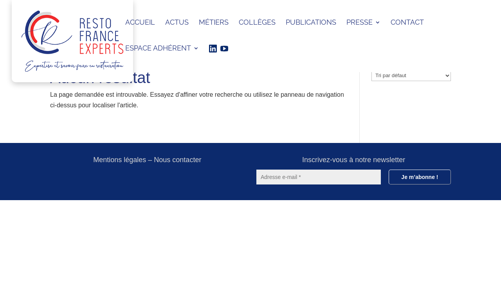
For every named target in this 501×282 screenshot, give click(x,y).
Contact (407, 23)
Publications (311, 23)
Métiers (214, 23)
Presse (359, 23)
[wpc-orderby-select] (411, 75)
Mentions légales (119, 160)
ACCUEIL (140, 23)
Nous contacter (177, 160)
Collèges (257, 23)
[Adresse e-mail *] (318, 177)
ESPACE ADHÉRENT (158, 48)
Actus (177, 23)
